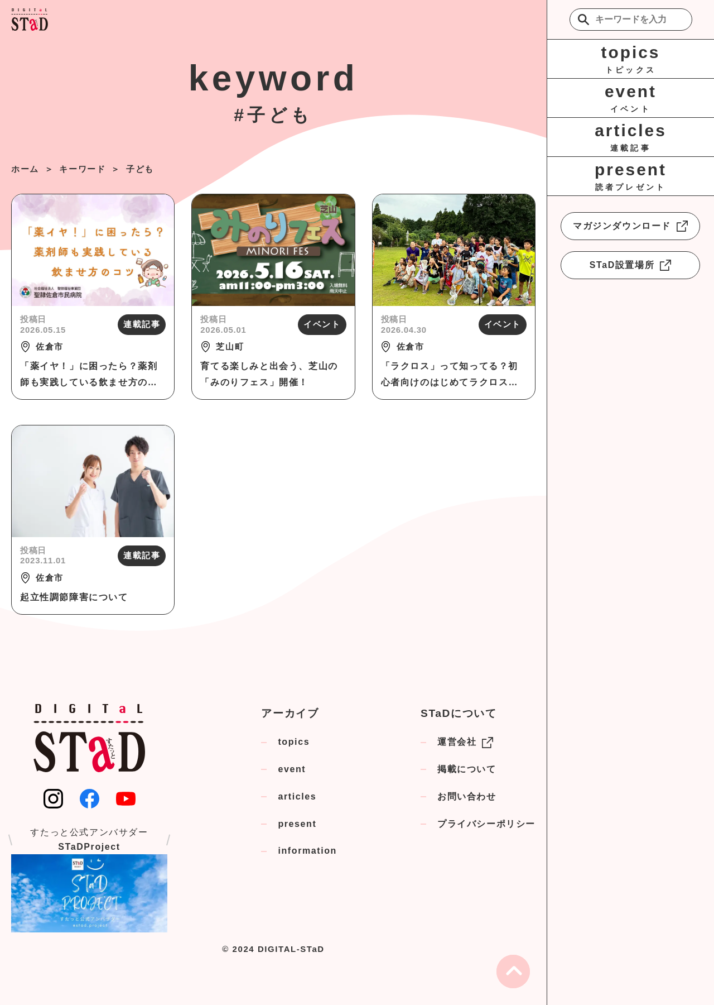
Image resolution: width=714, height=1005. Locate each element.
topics (294, 741)
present (297, 824)
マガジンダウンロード (630, 226)
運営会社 (465, 742)
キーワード (82, 169)
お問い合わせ (466, 796)
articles (297, 796)
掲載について (466, 769)
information (307, 850)
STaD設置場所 (631, 265)
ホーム (25, 169)
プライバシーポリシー (486, 824)
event (292, 769)
